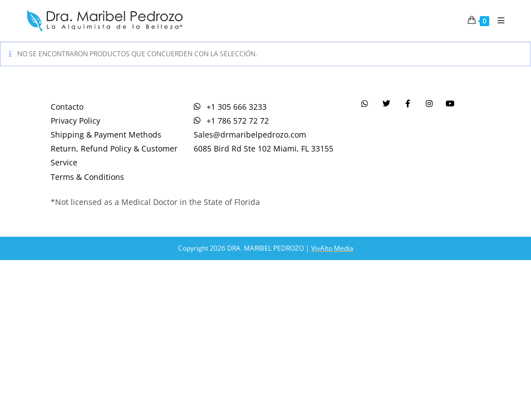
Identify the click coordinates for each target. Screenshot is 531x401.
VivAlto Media (332, 248)
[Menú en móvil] (496, 20)
